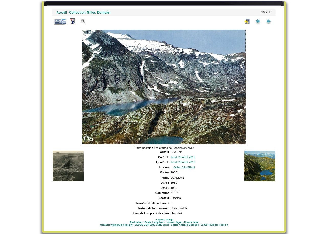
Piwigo (169, 219)
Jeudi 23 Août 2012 (183, 157)
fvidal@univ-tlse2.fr (121, 225)
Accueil (62, 12)
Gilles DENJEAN (184, 167)
